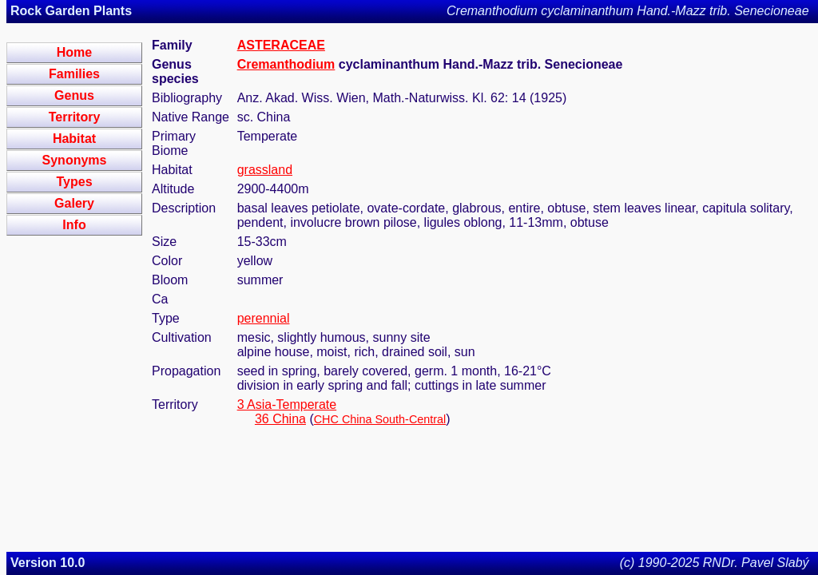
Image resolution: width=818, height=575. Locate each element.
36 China (280, 419)
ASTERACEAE (281, 45)
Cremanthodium (286, 64)
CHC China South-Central (380, 419)
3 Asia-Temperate (287, 404)
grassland (264, 169)
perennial (263, 318)
